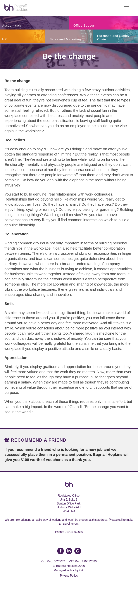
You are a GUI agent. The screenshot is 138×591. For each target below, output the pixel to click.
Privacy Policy (68, 575)
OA (81, 570)
